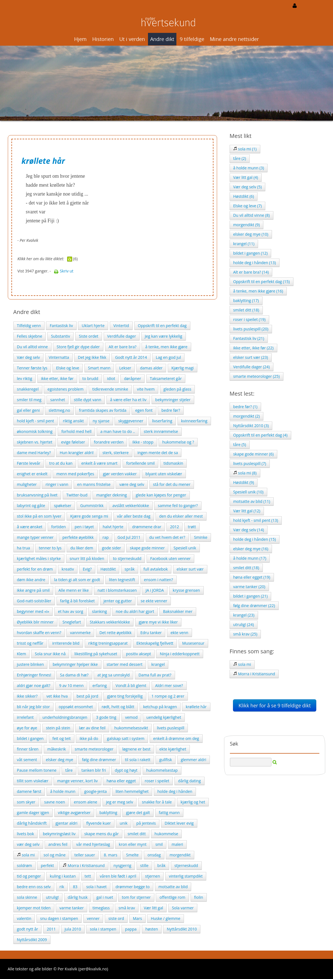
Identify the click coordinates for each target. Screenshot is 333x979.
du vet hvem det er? (167, 537)
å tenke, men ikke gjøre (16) (258, 291)
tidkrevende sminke (110, 389)
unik (123, 823)
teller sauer (84, 855)
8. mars (110, 855)
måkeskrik (56, 749)
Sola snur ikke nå (50, 653)
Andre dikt (162, 39)
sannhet (57, 399)
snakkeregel (28, 389)
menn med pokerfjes (75, 473)
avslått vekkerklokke (130, 505)
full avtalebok (156, 569)
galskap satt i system (125, 738)
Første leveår (28, 463)
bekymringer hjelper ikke (75, 664)
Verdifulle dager (121, 336)
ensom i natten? (158, 579)
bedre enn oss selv (34, 886)
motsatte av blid (173, 886)
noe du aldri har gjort (135, 611)
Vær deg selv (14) (248, 529)
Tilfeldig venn (29, 325)
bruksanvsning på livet (37, 495)
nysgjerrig (122, 865)
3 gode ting (106, 717)
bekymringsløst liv (59, 833)
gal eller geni (28, 410)
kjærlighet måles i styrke (39, 558)
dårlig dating (189, 780)
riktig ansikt (73, 420)
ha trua (23, 548)
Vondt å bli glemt (131, 685)
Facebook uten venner (170, 558)
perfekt (47, 865)
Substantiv (60, 336)
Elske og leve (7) (247, 205)
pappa (131, 929)
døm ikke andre (31, 579)
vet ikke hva (57, 696)
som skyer (26, 802)
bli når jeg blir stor (33, 706)
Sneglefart (71, 622)
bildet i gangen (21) (250, 596)
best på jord (87, 696)
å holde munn (63, 791)
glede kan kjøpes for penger (161, 495)
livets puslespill (170, 727)
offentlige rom (172, 897)
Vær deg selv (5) (247, 186)
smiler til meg (29, 399)
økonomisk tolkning (35, 431)
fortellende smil (140, 463)
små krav (126, 907)
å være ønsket (30, 526)
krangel (158, 664)
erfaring (100, 685)
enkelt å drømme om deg (176, 738)
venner (93, 918)
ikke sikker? (27, 696)
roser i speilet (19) (249, 319)
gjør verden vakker (120, 473)
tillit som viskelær (32, 780)
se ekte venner (154, 600)
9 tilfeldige (192, 39)
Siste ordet (88, 336)
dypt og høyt (126, 770)
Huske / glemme (165, 918)
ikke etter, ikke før (57, 378)
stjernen (152, 876)
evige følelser (73, 442)
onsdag (154, 855)
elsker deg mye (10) (250, 234)
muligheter (27, 484)
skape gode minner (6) (253, 454)
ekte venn (179, 632)
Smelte (132, 855)
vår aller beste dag (133, 516)
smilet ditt (137, 833)
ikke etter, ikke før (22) (253, 347)
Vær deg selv (28, 357)
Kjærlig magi (182, 368)
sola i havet (96, 886)
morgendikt (180, 855)
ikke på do (88, 738)
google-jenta (95, 791)
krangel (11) (243, 243)
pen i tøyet (84, 526)
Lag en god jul (168, 357)
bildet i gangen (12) (250, 253)
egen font (143, 410)
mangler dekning (111, 495)
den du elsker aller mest (181, 516)
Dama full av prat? (154, 675)
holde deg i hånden (174, 791)
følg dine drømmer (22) (254, 605)
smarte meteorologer (94, 749)
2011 (51, 929)
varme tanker (71, 907)
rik (62, 886)
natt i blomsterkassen (117, 590)
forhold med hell (76, 431)
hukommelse (166, 833)
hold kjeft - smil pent (35, 420)
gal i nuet (104, 897)
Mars (137, 918)
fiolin (198, 897)
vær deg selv (28, 844)
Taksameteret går (166, 378)
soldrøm (24, 865)
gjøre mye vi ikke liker (158, 622)
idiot (111, 378)
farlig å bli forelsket (77, 600)
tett (88, 876)
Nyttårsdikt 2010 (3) (251, 425)
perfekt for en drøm (35, 569)
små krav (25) (245, 634)
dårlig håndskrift (32, 823)
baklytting (108, 812)
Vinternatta (59, 357)
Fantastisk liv (61, 325)
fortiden (58, 526)
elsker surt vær (190, 569)
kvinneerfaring (194, 420)
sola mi (26, 855)
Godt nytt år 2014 (131, 357)
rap (106, 537)
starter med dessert (125, 664)
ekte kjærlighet (172, 749)
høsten (151, 929)
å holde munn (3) (248, 168)
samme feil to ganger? (178, 505)
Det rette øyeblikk (115, 632)
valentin (24, 918)
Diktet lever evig (179, 823)
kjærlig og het (193, 802)
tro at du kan (60, 463)
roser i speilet (157, 780)
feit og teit (61, 738)
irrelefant (25, 717)
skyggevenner (130, 420)
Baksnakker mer (178, 611)
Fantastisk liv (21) (248, 338)
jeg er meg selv (119, 802)
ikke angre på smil (33, 590)
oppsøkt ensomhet (76, 706)
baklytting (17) (246, 300)
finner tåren (28, 749)
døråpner (132, 378)
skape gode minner (147, 548)
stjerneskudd (186, 865)
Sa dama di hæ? (74, 675)
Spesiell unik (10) (248, 492)
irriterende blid (65, 643)
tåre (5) (239, 444)
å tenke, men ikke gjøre (166, 346)
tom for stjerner (136, 897)
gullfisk (165, 759)
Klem (21, 653)
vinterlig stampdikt (186, 876)
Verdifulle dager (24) (251, 366)
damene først (29, 791)
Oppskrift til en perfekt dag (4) (260, 435)
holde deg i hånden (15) (254, 539)
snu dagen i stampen (59, 918)
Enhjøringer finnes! (34, 675)
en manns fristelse (94, 484)
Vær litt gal (153, 907)
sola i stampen (103, 929)
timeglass (101, 907)
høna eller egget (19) (251, 577)
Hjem (80, 39)
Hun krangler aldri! (77, 452)
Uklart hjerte (93, 325)
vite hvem (145, 389)
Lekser (125, 368)
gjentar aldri (66, 823)
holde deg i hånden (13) (254, 262)
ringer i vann (56, 484)
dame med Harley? (34, 452)
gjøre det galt (138, 812)
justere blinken (30, 664)
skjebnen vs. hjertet (34, 442)
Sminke (200, 537)
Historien (103, 39)
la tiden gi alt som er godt (77, 579)
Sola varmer (183, 907)
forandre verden (109, 442)
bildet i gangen (30, 738)
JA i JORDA (154, 590)
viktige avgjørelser (74, 812)
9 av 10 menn (71, 685)
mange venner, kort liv (77, 780)
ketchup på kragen (160, 706)
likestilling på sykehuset (95, 653)
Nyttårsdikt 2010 (182, 929)
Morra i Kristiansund (83, 865)
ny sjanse (101, 420)
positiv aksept (138, 653)
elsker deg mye (59, 759)
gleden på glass (177, 389)
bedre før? (170, 410)
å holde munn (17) (249, 558)
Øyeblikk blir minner (35, 622)
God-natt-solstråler (34, 600)
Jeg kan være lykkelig (163, 336)
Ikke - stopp (142, 442)
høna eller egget (121, 780)
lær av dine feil (92, 727)
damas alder (151, 368)
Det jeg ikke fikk (92, 357)
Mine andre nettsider (234, 39)
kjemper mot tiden (34, 907)
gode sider (111, 548)
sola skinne (27, 897)
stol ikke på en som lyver (39, 516)
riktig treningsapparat (108, 643)
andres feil (57, 844)
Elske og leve (67, 368)
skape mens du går (101, 833)
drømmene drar (146, 526)
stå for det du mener (171, 484)
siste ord (116, 918)
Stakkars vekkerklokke (110, 622)
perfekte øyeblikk (78, 537)
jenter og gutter (118, 600)
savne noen (54, 802)
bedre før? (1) (245, 406)
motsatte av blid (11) (251, 501)
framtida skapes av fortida (102, 410)
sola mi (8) (245, 473)
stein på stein (58, 727)
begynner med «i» (33, 611)
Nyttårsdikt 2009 (32, 939)
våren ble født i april (118, 876)
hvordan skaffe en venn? (39, 632)
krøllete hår (196, 706)
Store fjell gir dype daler (78, 346)
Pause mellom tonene (37, 770)
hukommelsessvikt (131, 727)
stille (144, 865)
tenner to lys (50, 548)
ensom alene (85, 802)
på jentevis (146, 823)
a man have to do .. (117, 431)
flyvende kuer (98, 823)
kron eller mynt (132, 844)
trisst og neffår (30, 643)
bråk (161, 865)
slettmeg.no (59, 410)
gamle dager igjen (33, 812)
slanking (99, 611)
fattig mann (169, 812)
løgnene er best (136, 749)
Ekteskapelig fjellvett (155, 643)
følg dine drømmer (99, 759)
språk (130, 569)
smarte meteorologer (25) (256, 376)
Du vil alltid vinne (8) (251, 215)
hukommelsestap (162, 770)
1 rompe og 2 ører (168, 696)
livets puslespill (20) (250, 329)
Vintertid (121, 325)
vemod (131, 717)
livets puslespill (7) (249, 463)
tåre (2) (239, 158)
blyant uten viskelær (163, 473)
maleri (177, 844)
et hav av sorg (70, 611)
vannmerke (80, 632)
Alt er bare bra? (123, 346)
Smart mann (99, 368)
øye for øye (27, 727)
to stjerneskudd (127, 558)
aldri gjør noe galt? (33, 685)
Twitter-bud (76, 495)
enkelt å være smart (99, 463)
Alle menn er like (74, 590)
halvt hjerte (113, 526)
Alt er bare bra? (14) (251, 272)
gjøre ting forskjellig (125, 696)
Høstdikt (108, 569)
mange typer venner (35, 537)
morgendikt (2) (246, 416)
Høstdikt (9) (243, 482)
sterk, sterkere (116, 452)
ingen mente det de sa (157, 452)
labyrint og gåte (31, 505)
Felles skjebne (29, 336)
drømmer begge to (133, 886)
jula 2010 (73, 929)
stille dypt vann (87, 399)
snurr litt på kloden (87, 558)
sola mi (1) (245, 149)
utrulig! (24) (243, 624)
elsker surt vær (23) (250, 357)
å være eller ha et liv (128, 399)
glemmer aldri (193, 759)
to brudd (90, 378)
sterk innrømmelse (161, 431)
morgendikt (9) (246, 224)
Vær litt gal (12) (246, 510)
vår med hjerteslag (93, 844)
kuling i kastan (63, 876)
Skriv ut (63, 271)
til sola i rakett (137, 759)
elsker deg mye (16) (250, 548)
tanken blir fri (93, 770)
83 (75, 886)
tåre (68, 770)
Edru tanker (151, 632)
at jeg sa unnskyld (113, 675)
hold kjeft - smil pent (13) (255, 520)
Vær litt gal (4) (245, 177)
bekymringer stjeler (173, 399)
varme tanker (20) (249, 586)
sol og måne (54, 855)
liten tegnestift (122, 579)
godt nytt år (27, 929)
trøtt (192, 526)
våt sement (27, 759)
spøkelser (62, 505)
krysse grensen (186, 590)
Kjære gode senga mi (89, 516)
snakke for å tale (157, 802)
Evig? (87, 569)
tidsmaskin (173, 463)
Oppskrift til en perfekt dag (162, 325)
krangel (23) (243, 615)
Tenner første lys (32, 368)
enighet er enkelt (32, 473)
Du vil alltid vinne (32, 346)
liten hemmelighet (132, 791)
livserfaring (162, 420)
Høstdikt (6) (243, 196)
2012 (174, 526)
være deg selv (131, 484)
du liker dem (81, 548)
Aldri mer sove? (169, 685)
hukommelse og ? (178, 442)
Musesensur (193, 643)
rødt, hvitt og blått (118, 706)
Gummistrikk (92, 505)
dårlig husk (78, 897)
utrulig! (52, 897)
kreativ (68, 569)
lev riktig (24, 378)
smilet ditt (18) (246, 310)
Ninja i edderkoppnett (180, 653)
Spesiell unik (185, 548)
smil (159, 844)
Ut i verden (132, 39)
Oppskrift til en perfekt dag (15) (261, 281)
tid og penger (29, 876)
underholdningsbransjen (64, 717)
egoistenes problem (65, 389)
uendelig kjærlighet (163, 717)
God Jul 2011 (129, 537)
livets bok (25, 833)
